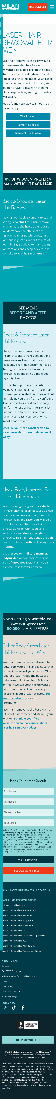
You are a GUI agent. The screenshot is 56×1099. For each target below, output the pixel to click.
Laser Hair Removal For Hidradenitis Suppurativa (23, 935)
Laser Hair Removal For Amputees (17, 915)
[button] (51, 6)
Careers (5, 966)
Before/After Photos (28, 133)
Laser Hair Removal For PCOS (15, 940)
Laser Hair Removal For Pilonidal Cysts (18, 945)
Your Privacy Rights (10, 996)
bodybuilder (10, 558)
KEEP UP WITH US (28, 1040)
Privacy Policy (13, 832)
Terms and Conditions (12, 991)
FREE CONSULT (36, 7)
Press (4, 981)
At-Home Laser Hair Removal (14, 905)
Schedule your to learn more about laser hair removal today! (26, 432)
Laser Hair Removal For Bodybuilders (18, 920)
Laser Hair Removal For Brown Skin (17, 925)
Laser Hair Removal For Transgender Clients (21, 951)
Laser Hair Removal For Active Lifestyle (19, 910)
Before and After (28, 313)
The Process (28, 116)
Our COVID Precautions (12, 971)
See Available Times (28, 870)
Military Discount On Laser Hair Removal (19, 976)
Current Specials (28, 124)
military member (36, 553)
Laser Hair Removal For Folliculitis (16, 930)
